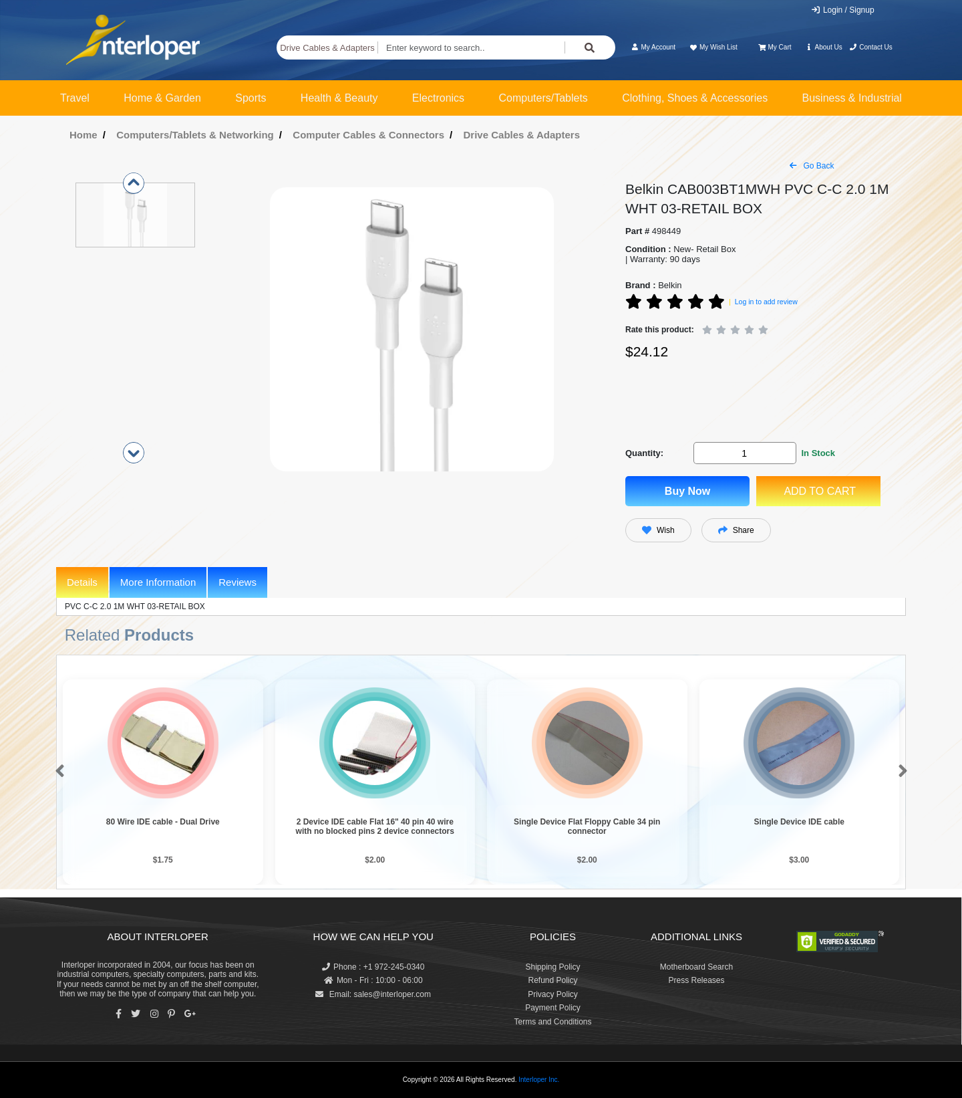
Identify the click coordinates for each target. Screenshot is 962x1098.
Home (83, 134)
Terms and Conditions (552, 1021)
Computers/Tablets (542, 98)
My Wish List (713, 47)
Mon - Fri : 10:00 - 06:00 (373, 980)
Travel (75, 98)
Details (82, 582)
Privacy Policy (553, 994)
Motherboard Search (696, 967)
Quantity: (644, 453)
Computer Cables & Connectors (368, 134)
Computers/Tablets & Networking (195, 134)
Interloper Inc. (538, 1079)
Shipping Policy (552, 967)
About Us (823, 47)
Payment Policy (553, 1007)
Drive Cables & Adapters (327, 48)
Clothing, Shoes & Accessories (695, 98)
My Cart (775, 47)
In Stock (818, 453)
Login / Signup (842, 10)
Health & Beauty (339, 98)
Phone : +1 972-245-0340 (373, 967)
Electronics (438, 98)
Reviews (237, 582)
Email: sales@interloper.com (373, 994)
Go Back (812, 166)
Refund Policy (552, 980)
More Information (158, 582)
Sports (250, 98)
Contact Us (871, 47)
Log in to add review (766, 302)
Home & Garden (162, 98)
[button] (898, 771)
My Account (653, 47)
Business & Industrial (852, 98)
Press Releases (696, 980)
